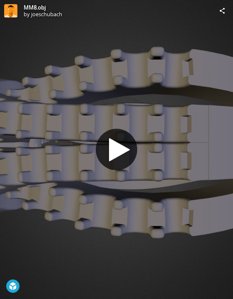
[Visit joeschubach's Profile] (10, 10)
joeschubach (46, 14)
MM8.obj (35, 7)
